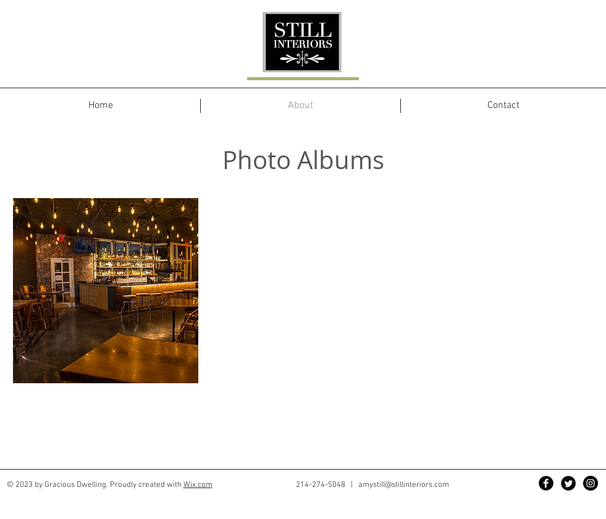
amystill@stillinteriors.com (403, 485)
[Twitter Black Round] (568, 483)
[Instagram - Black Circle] (590, 483)
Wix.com (198, 485)
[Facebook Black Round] (546, 483)
